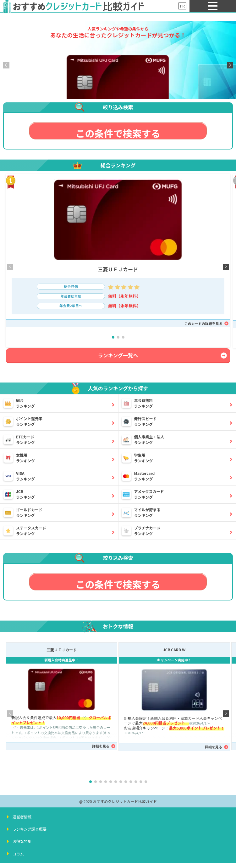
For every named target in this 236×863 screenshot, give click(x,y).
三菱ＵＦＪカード (118, 269)
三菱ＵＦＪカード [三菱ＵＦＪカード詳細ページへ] (62, 649)
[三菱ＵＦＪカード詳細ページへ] (118, 87)
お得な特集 (22, 841)
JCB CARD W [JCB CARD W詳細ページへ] (174, 649)
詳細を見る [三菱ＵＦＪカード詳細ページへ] (100, 745)
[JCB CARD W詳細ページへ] (174, 690)
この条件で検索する (117, 132)
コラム (18, 853)
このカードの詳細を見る (203, 323)
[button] (230, 65)
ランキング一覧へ (118, 355)
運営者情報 (22, 816)
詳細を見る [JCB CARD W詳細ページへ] (213, 746)
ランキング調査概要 (30, 829)
